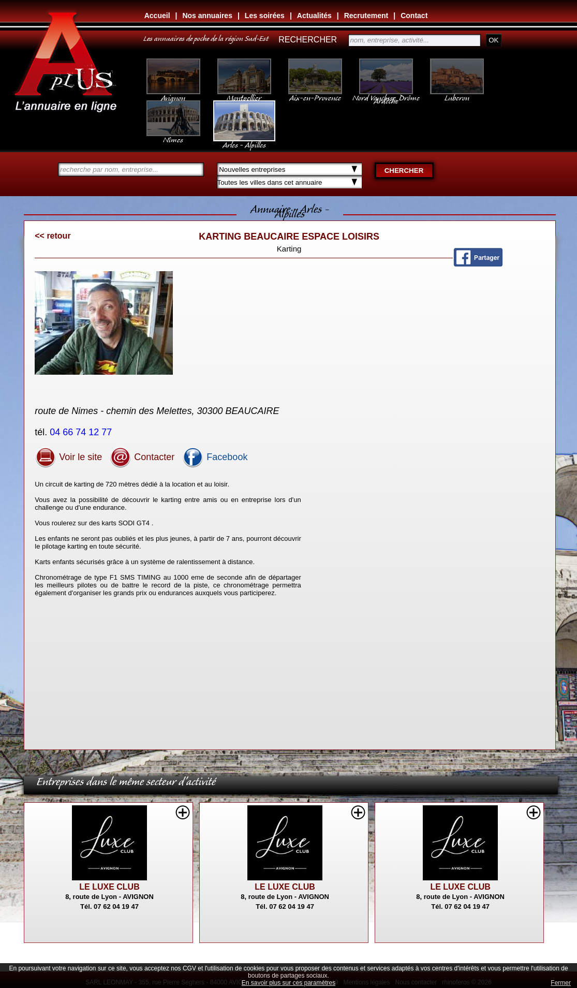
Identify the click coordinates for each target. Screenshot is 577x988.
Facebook (214, 457)
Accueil (157, 15)
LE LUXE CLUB (109, 886)
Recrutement (366, 15)
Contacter (142, 457)
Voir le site (68, 457)
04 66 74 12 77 (82, 432)
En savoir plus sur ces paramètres (288, 982)
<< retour (52, 235)
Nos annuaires (207, 15)
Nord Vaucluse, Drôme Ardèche (386, 94)
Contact (414, 15)
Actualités (314, 15)
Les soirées (265, 15)
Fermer (561, 982)
